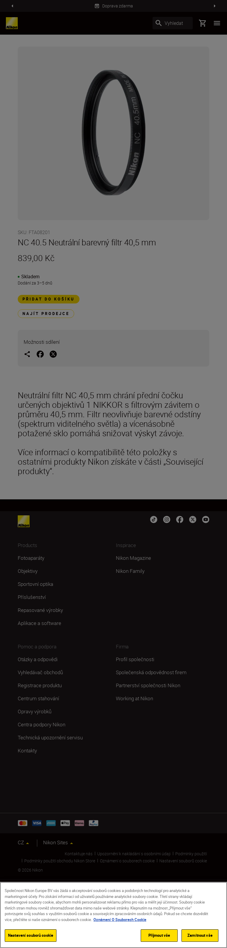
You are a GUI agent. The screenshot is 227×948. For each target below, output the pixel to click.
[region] (113, 915)
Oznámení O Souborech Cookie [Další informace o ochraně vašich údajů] (119, 919)
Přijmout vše (159, 935)
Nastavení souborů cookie (30, 935)
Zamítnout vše (200, 935)
